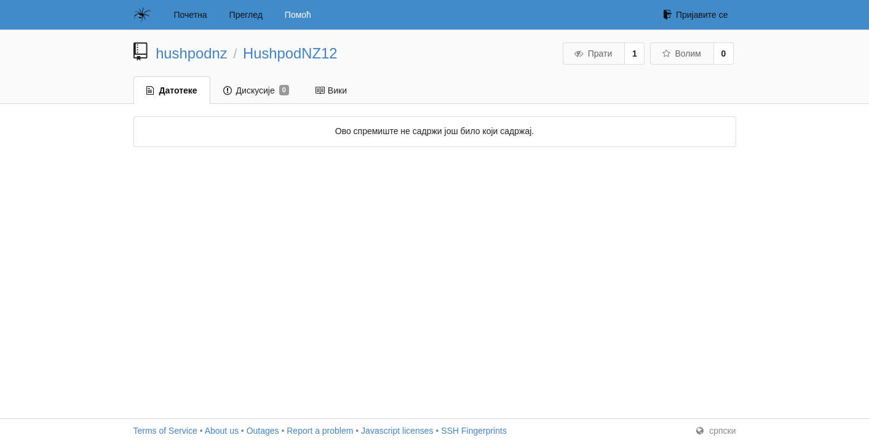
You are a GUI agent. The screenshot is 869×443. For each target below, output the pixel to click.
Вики (331, 90)
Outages (263, 431)
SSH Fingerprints (474, 431)
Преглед (246, 15)
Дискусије (256, 90)
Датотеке (171, 90)
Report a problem (320, 431)
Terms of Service (165, 431)
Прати (593, 53)
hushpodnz (191, 53)
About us (222, 431)
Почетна (190, 15)
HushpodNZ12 (290, 53)
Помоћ (298, 15)
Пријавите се (695, 15)
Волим (681, 53)
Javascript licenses (397, 431)
